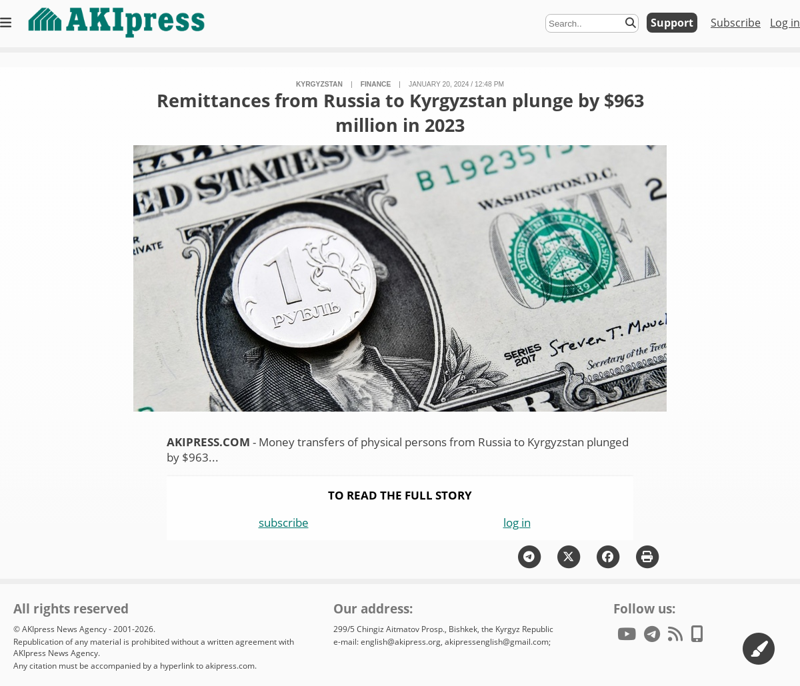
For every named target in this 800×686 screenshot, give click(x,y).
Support (672, 22)
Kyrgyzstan (319, 84)
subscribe (284, 522)
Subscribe (736, 22)
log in (517, 522)
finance (376, 84)
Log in (785, 22)
